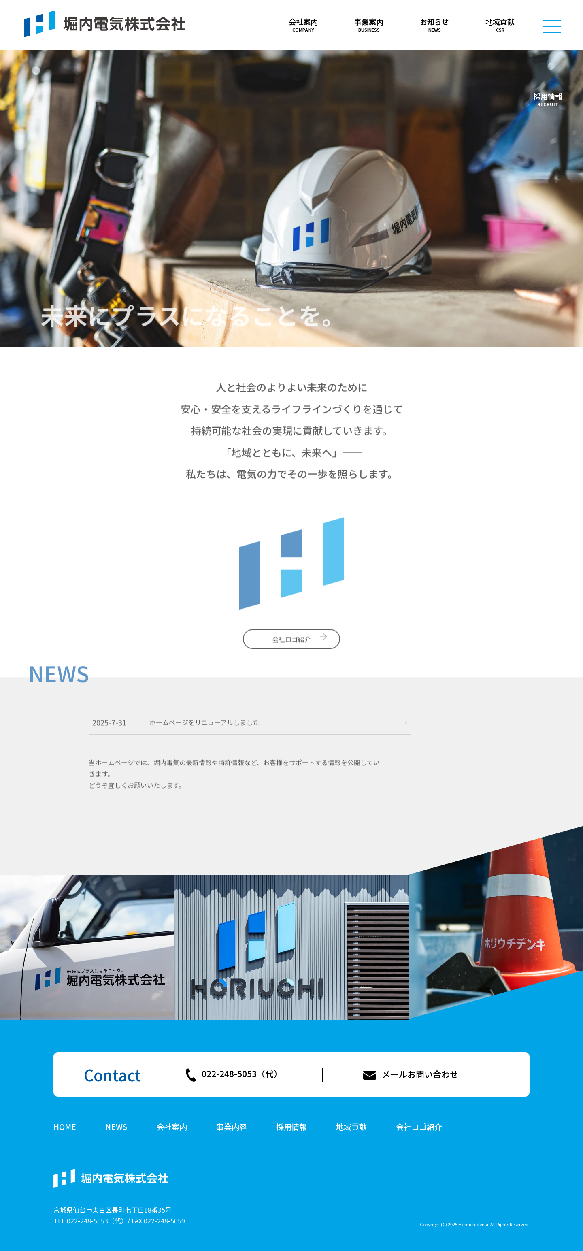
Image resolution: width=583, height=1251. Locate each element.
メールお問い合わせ (420, 1074)
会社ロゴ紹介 (419, 1127)
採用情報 (547, 96)
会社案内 (171, 1127)
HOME (64, 1127)
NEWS (116, 1127)
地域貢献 (351, 1127)
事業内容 (231, 1127)
